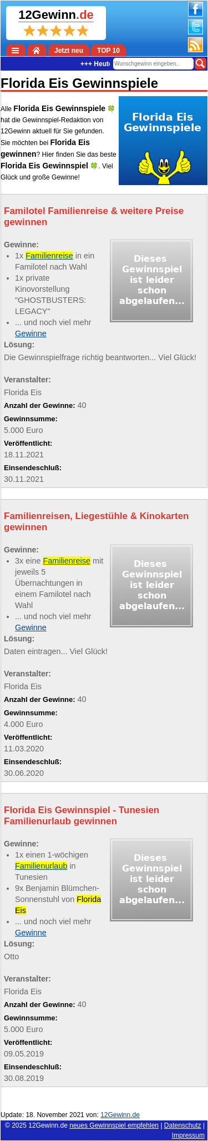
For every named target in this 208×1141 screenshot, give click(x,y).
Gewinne (31, 333)
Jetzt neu (68, 50)
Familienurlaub (41, 865)
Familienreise (49, 255)
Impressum (188, 1135)
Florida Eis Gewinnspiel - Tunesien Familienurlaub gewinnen (81, 815)
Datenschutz (182, 1125)
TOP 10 (108, 50)
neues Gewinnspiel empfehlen (114, 1125)
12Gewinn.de (48, 1125)
